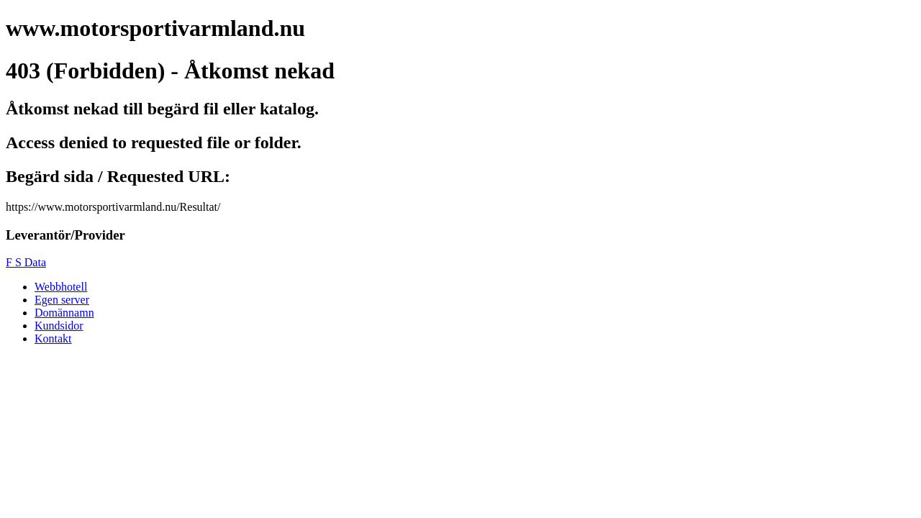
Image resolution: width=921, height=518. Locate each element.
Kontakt (53, 338)
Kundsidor (59, 325)
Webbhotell (61, 287)
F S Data (26, 262)
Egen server (62, 300)
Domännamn (64, 312)
